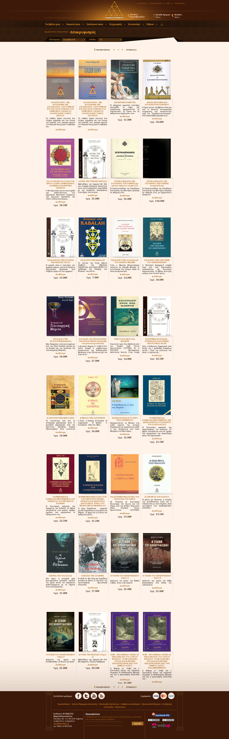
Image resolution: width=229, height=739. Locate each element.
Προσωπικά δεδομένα (151, 704)
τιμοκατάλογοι (156, 3)
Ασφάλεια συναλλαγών (130, 704)
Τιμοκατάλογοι (63, 704)
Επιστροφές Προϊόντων (109, 704)
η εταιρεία (141, 3)
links (168, 3)
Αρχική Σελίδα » (50, 32)
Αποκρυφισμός (83, 32)
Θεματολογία (63, 32)
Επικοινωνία (120, 707)
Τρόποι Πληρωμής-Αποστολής (84, 704)
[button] (75, 16)
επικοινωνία (180, 3)
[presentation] (103, 732)
